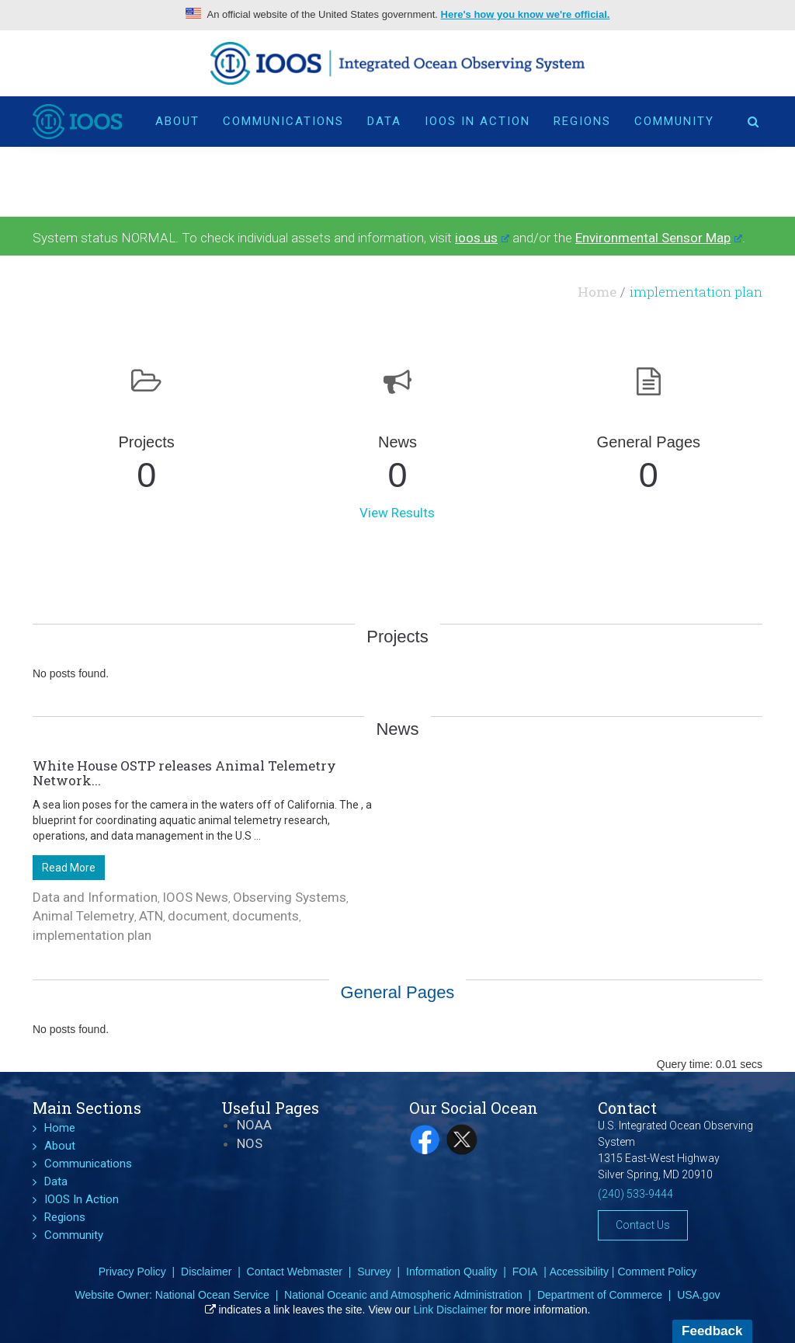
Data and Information (95, 897)
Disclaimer (206, 1271)
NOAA (254, 1125)
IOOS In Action (477, 121)
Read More (68, 867)
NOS (249, 1143)
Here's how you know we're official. (525, 14)
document (197, 916)
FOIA (525, 1271)
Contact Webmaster (294, 1271)
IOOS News (195, 897)
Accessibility (579, 1271)
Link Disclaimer (451, 1309)
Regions (582, 121)
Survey (374, 1271)
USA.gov (698, 1295)
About (177, 121)
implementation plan (92, 935)
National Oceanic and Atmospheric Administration (403, 1295)
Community (674, 121)
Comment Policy (656, 1271)
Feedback (712, 1331)
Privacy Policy (132, 1271)
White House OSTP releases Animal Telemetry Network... (184, 773)
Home (597, 292)
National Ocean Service (212, 1295)
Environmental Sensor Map (658, 237)
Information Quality (452, 1271)
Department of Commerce (599, 1295)
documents (265, 916)
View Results (397, 512)
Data (384, 121)
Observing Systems (289, 897)
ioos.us (482, 237)
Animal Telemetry (83, 916)
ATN (151, 916)
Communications (283, 121)
